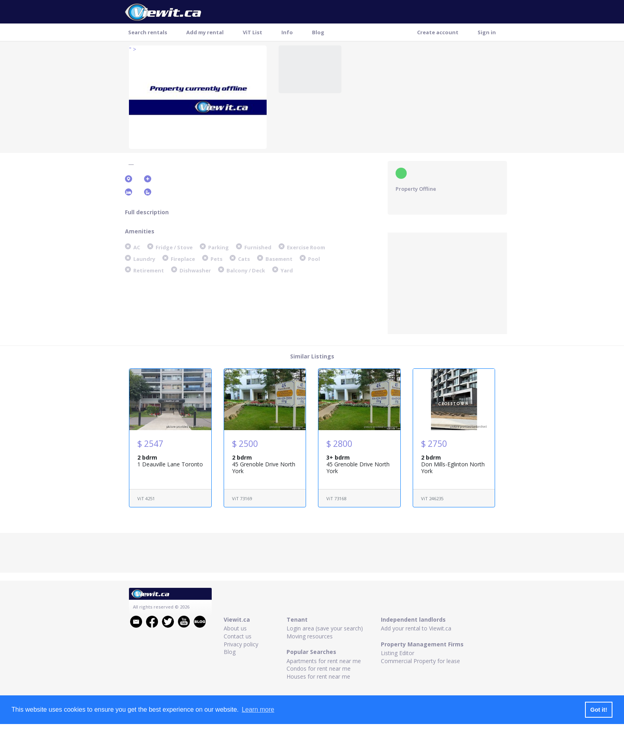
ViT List (252, 32)
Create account (437, 32)
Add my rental (205, 32)
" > (132, 49)
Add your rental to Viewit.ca (416, 628)
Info (287, 32)
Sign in (487, 32)
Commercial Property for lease (420, 661)
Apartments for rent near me (324, 661)
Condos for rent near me (319, 668)
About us (235, 628)
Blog (318, 32)
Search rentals (147, 32)
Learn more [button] (258, 709)
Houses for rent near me (318, 676)
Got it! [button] (598, 710)
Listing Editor (397, 653)
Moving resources (310, 636)
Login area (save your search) (325, 628)
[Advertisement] (447, 282)
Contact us (238, 636)
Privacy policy (241, 644)
